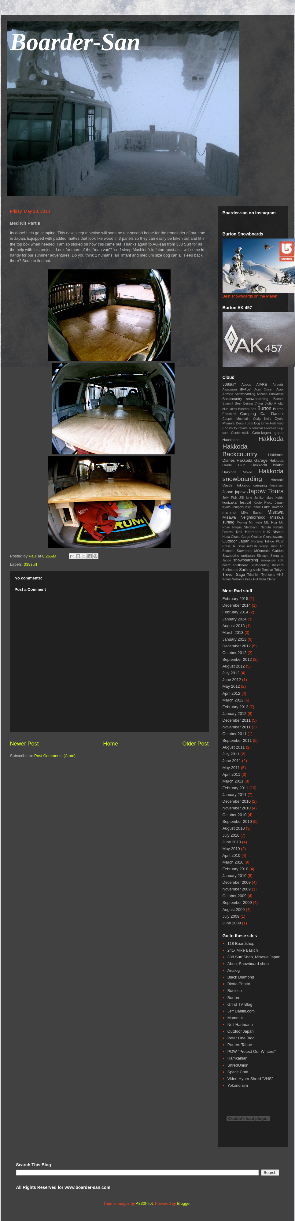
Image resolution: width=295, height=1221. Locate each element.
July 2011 (231, 754)
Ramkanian (237, 1058)
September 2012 (237, 659)
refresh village (257, 546)
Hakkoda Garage (252, 460)
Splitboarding (260, 565)
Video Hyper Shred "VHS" (250, 1078)
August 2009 (234, 909)
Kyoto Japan (273, 502)
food (280, 423)
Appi (279, 389)
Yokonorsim (237, 1085)
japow (240, 492)
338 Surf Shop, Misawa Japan (253, 957)
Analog (233, 970)
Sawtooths (231, 555)
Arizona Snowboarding (239, 394)
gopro (279, 433)
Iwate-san (276, 485)
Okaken (256, 536)
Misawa (275, 512)
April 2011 (232, 774)
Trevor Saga (234, 574)
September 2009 (237, 902)
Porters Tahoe (262, 541)
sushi (256, 570)
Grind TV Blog (239, 1004)
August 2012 (234, 666)
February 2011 (236, 788)
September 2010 (237, 821)
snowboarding (245, 560)
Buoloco (234, 990)
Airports (278, 384)
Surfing (245, 569)
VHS (280, 574)
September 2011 (237, 740)
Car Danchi (272, 413)
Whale (227, 579)
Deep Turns (244, 423)
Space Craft (238, 1072)
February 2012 (236, 707)
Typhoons (268, 574)
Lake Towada (272, 507)
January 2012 (235, 713)
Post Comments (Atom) (55, 755)
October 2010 (235, 814)
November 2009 (237, 889)
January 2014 (235, 619)
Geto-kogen (261, 433)
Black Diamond (240, 977)
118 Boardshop (240, 943)
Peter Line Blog (241, 1038)
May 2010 (231, 848)
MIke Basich (252, 512)
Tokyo (279, 570)
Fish (273, 423)
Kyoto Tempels (233, 507)
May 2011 (231, 767)
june (249, 497)
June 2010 (232, 842)
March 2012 (233, 700)
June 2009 (232, 923)
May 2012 (231, 686)
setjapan (248, 555)
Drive (265, 423)
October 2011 (235, 733)
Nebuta (266, 527)
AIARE (261, 384)
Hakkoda (270, 438)
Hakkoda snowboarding (253, 475)
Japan (228, 492)
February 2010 (236, 869)
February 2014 (236, 612)
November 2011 (237, 727)
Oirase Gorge (240, 536)
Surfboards (230, 570)
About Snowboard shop (248, 963)
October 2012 (235, 652)
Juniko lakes (263, 497)
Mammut (235, 1018)
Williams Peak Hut (245, 579)
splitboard (240, 565)
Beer (238, 403)
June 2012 (232, 679)
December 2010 (237, 801)
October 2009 (235, 896)
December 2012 (237, 646)
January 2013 (235, 639)
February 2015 (236, 598)
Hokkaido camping (251, 485)
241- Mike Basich (242, 950)
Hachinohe (231, 440)
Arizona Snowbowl (270, 394)
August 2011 (234, 747)
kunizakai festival (237, 502)
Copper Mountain (236, 418)
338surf (30, 564)
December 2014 (237, 605)
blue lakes (230, 409)
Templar (267, 570)
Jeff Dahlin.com (241, 1011)
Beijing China (253, 403)
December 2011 (237, 720)
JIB (241, 497)
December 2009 (237, 882)
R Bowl (239, 546)
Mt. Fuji (270, 522)
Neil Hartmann (248, 532)
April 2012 (232, 693)
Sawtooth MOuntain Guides (260, 551)
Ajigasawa (230, 389)
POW (280, 541)
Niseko (278, 532)
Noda (226, 536)
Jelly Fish (230, 497)
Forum (228, 428)
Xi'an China (267, 579)
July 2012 (231, 673)
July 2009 (231, 916)
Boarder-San (75, 41)
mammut (229, 512)
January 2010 (235, 875)
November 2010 (237, 808)
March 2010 (233, 862)
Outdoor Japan (236, 541)
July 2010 (231, 835)
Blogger (183, 1203)
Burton (264, 408)
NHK (266, 532)
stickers (277, 565)
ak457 (245, 389)
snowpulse (267, 560)
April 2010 (232, 855)
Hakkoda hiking (267, 465)
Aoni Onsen (263, 389)
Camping (248, 413)
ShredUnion (238, 1065)
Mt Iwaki (255, 522)
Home (110, 744)
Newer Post (24, 744)
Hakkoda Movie (238, 472)
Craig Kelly (262, 418)
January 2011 (235, 794)
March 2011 (233, 781)
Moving (242, 522)
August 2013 (234, 625)
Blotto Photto (273, 403)
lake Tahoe (253, 507)
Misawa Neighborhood (244, 517)
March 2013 (233, 632)
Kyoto (258, 502)
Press (227, 546)
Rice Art (277, 546)
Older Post (196, 744)
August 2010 (234, 828)
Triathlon (253, 574)
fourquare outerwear (248, 428)
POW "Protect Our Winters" (251, 1051)
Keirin (279, 497)
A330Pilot (144, 1203)
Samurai (228, 551)
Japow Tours (265, 490)
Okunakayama (273, 536)
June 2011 (232, 760)
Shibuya (262, 555)
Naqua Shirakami (245, 527)
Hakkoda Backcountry (240, 450)
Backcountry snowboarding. (246, 399)
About (246, 384)
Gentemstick (240, 433)
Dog (257, 423)
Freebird (270, 428)
